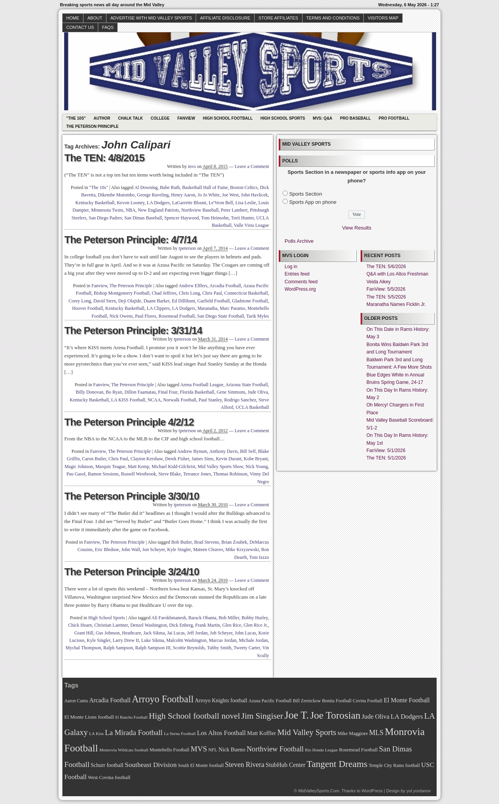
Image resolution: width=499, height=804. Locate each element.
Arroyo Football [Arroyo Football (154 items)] (162, 699)
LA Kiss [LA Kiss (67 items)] (96, 733)
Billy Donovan (89, 392)
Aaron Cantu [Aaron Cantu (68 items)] (76, 700)
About (94, 18)
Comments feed (301, 281)
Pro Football (394, 118)
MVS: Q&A (322, 118)
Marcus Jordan (223, 640)
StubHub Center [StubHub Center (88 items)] (285, 765)
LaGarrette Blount (189, 202)
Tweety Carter (247, 647)
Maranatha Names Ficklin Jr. (396, 304)
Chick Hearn (80, 625)
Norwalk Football (179, 400)
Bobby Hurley (254, 617)
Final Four (167, 392)
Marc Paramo (232, 308)
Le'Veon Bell (221, 202)
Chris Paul (212, 293)
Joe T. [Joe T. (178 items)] (297, 715)
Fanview (186, 118)
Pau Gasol (75, 474)
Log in (291, 266)
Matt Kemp (138, 466)
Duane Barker (156, 301)
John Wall (130, 549)
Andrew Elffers (193, 285)
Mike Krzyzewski (242, 549)
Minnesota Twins (107, 210)
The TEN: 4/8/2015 (104, 158)
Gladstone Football (250, 301)
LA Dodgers (158, 202)
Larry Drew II (126, 640)
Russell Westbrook (138, 474)
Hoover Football (87, 308)
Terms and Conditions (333, 18)
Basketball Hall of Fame (205, 187)
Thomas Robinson (230, 474)
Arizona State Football (246, 384)
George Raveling (152, 195)
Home (72, 18)
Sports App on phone (312, 202)
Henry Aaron (183, 195)
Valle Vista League (251, 225)
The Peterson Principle (92, 126)
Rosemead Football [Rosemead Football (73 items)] (358, 750)
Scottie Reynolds (189, 647)
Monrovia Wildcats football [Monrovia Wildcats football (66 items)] (124, 749)
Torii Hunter (242, 218)
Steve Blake (169, 474)
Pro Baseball (355, 118)
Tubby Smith (219, 647)
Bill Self (248, 451)
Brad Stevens (206, 542)
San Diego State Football (220, 316)
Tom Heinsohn (215, 218)
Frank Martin (207, 625)
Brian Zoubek (234, 542)
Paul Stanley (210, 400)
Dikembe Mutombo (116, 195)
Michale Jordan (253, 640)
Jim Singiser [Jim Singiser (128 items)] (262, 716)
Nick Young (257, 466)
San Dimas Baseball (143, 218)
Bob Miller (229, 617)
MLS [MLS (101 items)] (376, 733)
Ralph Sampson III (153, 647)
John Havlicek (254, 195)
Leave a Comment (252, 166)
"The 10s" (76, 118)
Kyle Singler (179, 549)
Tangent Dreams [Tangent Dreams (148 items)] (337, 764)
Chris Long (189, 293)
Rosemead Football (177, 316)
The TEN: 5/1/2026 (386, 458)
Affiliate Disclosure (225, 18)
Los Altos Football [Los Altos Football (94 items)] (221, 733)
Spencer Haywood (182, 218)
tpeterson (187, 248)
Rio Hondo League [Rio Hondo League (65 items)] (321, 749)
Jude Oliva (258, 392)
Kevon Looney (131, 202)
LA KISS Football (128, 400)
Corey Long (80, 301)
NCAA (154, 400)
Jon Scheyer (153, 549)
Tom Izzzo (259, 557)
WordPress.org (300, 289)
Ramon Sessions (103, 474)
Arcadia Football (225, 285)
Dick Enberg (181, 625)
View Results (357, 228)
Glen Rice (231, 625)
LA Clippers (158, 308)
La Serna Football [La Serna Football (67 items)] (180, 733)
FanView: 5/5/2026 (385, 289)
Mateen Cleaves (208, 549)
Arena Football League (201, 384)
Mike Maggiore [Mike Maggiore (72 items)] (353, 733)
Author (102, 118)
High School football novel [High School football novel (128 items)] (194, 716)
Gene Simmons (231, 392)
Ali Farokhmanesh (168, 617)
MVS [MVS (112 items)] (199, 749)
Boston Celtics (243, 187)
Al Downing (146, 187)
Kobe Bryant (256, 458)
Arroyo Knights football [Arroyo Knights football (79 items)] (221, 700)
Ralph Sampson (118, 647)
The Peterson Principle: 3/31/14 (133, 330)
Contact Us (80, 27)
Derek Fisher (177, 458)
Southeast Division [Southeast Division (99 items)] (151, 765)
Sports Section (305, 194)
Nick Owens (121, 316)
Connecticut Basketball (246, 293)
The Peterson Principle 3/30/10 (131, 496)
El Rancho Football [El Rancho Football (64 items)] (131, 717)
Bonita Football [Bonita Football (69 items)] (337, 700)
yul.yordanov (419, 790)
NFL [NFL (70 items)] (212, 750)
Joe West (230, 195)
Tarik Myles (257, 316)
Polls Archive (299, 241)
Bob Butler (182, 542)
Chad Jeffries (164, 293)
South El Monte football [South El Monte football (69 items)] (200, 765)
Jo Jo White (208, 195)
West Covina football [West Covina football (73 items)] (109, 777)
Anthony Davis (223, 451)
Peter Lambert (234, 210)
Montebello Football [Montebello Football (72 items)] (169, 750)
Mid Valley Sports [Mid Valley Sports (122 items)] (306, 732)
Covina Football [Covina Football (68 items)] (367, 700)
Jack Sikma (154, 633)
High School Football (228, 118)
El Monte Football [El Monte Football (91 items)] (407, 700)
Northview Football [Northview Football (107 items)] (275, 749)
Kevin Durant (229, 458)
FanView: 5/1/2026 (385, 450)
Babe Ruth (170, 187)
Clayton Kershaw (147, 458)
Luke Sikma (152, 640)
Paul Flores (145, 316)
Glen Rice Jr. (256, 625)
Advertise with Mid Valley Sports (151, 18)
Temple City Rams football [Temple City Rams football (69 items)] (394, 765)
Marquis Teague (110, 466)
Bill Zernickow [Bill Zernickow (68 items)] (306, 700)
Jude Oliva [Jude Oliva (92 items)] (375, 716)
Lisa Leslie (245, 202)
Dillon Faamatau (140, 392)
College (160, 118)
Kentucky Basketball (94, 202)
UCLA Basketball (252, 407)
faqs (107, 27)
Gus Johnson (108, 633)
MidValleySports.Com (318, 790)
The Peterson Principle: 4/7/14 (130, 240)
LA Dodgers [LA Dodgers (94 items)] (407, 716)
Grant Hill (83, 633)
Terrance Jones (197, 474)
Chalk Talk (130, 118)
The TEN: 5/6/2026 (386, 266)
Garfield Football (213, 301)
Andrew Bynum (192, 451)
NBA (130, 210)
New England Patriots (158, 210)
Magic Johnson (78, 466)
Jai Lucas (176, 633)
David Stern (105, 301)
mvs (192, 166)
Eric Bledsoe (107, 549)
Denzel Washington (148, 625)
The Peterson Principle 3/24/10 (131, 572)
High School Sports (282, 118)
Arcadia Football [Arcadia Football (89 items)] (110, 700)
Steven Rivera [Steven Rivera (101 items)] (244, 765)
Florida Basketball (197, 392)
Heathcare (131, 633)
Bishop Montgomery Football (122, 293)
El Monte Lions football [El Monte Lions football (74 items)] (89, 717)
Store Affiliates (278, 18)
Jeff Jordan (197, 633)
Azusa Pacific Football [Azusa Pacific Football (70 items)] (270, 700)
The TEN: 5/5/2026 (386, 297)
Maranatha (207, 308)
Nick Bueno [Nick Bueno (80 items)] (231, 749)
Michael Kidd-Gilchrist (173, 466)
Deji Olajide (129, 301)
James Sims (202, 458)
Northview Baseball (200, 210)
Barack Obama (202, 617)
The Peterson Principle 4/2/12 (129, 422)
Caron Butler (94, 458)
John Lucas (245, 633)
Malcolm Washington (186, 640)
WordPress (371, 790)
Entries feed (297, 274)
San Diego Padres (105, 218)
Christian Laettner (111, 625)
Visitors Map (383, 18)
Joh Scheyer (221, 633)
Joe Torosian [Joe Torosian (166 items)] (335, 715)
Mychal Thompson (83, 647)
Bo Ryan (114, 392)
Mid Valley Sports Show (220, 466)
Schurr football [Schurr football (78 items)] (107, 765)
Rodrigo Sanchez (240, 400)
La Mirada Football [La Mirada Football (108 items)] (134, 732)
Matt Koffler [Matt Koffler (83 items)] (261, 733)
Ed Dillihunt (183, 301)
